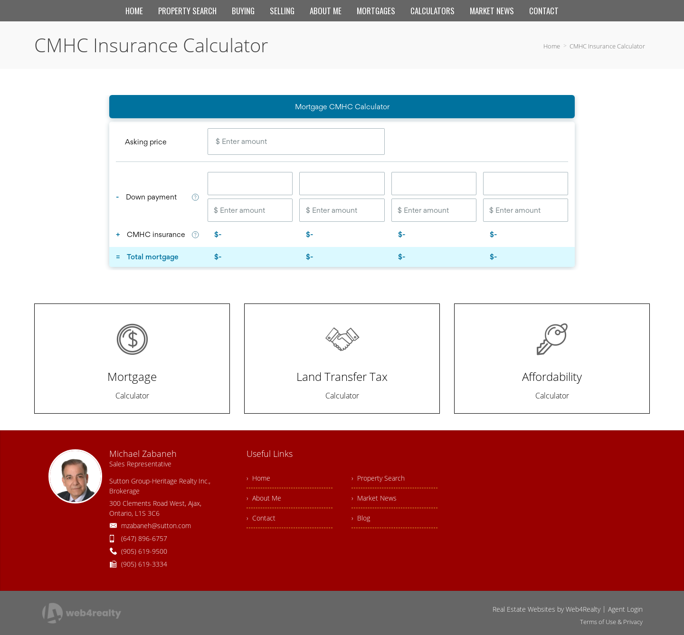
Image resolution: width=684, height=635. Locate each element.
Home (551, 46)
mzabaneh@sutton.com (156, 525)
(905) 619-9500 (144, 551)
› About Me (264, 497)
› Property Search (378, 478)
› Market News (374, 497)
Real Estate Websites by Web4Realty (546, 609)
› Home (258, 478)
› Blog (361, 517)
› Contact (261, 517)
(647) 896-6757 (144, 538)
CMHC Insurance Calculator (607, 46)
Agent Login (625, 609)
